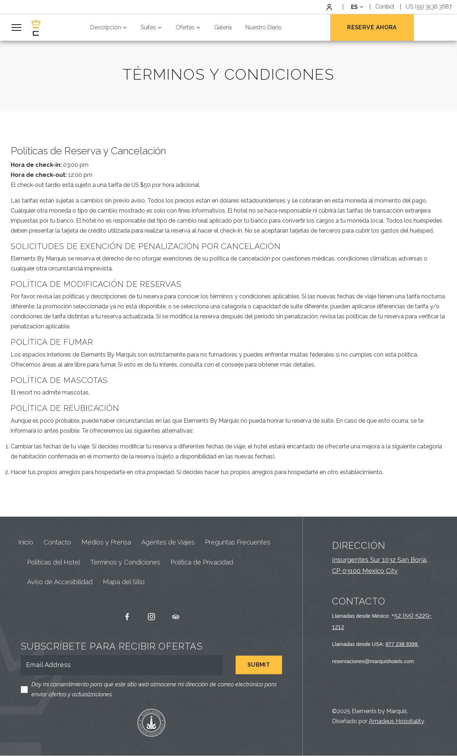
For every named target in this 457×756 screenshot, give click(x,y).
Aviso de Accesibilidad (59, 582)
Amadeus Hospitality (396, 721)
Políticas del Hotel (53, 562)
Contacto (57, 543)
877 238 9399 (402, 644)
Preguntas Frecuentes (237, 543)
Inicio (25, 543)
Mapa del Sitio (124, 582)
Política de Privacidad (202, 562)
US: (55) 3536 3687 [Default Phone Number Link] (429, 6)
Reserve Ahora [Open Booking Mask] (372, 27)
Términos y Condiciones (125, 562)
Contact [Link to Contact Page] (385, 6)
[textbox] (356, 7)
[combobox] (356, 7)
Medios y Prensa (106, 543)
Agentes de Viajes (168, 543)
